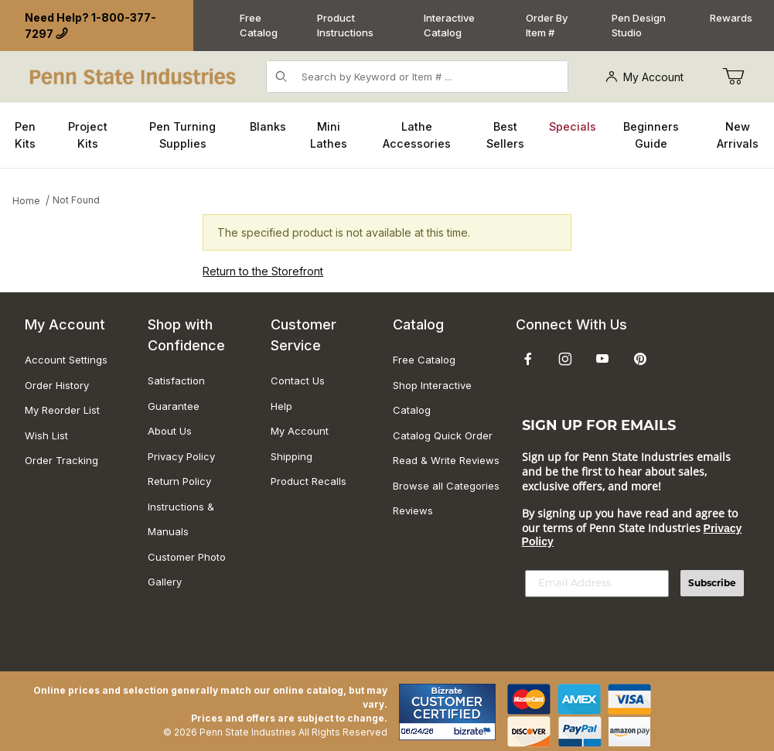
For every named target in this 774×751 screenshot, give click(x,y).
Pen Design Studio (639, 25)
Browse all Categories (446, 486)
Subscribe (712, 583)
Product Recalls (308, 481)
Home (26, 201)
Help (281, 406)
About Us (170, 431)
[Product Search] (429, 76)
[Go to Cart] (733, 76)
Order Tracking (61, 460)
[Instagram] (565, 358)
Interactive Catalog (449, 25)
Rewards (731, 18)
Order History (57, 385)
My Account (644, 77)
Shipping (291, 456)
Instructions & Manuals (181, 519)
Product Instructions (345, 25)
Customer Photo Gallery (187, 570)
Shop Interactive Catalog (432, 398)
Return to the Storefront (263, 271)
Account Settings (66, 359)
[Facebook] (528, 358)
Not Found (76, 200)
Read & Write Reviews (446, 460)
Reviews (413, 510)
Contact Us (298, 380)
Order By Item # (547, 25)
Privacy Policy (181, 456)
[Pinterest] (640, 358)
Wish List (46, 435)
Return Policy (179, 481)
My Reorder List (62, 410)
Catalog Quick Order (443, 435)
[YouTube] (602, 358)
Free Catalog (259, 25)
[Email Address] (597, 583)
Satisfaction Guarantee (176, 393)
